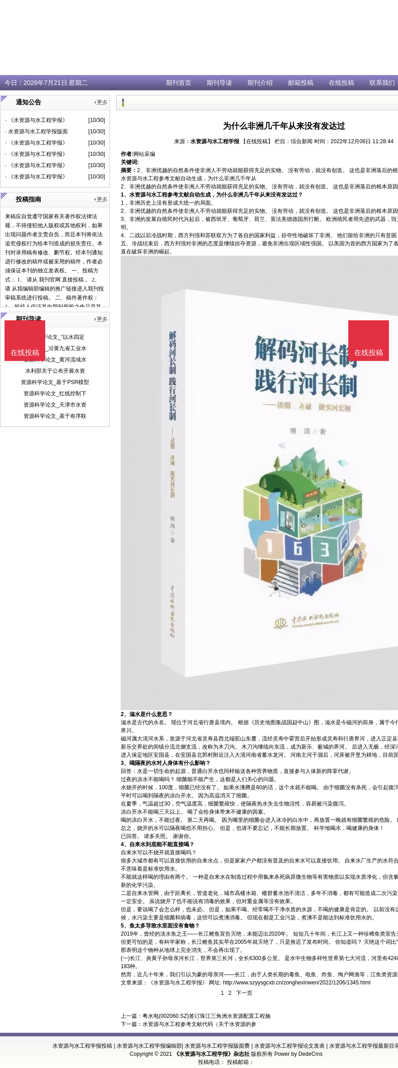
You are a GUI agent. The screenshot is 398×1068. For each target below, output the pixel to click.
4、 (125, 844)
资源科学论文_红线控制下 (55, 393)
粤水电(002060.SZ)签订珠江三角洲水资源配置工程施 (206, 1016)
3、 (125, 763)
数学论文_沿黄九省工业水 (55, 348)
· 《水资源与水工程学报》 (36, 120)
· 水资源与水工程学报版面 (36, 131)
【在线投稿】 (257, 141)
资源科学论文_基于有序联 (55, 416)
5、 (125, 926)
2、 (125, 714)
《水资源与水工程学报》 (178, 982)
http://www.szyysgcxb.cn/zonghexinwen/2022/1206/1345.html (296, 982)
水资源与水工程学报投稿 (82, 1046)
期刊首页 (178, 82)
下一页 (244, 993)
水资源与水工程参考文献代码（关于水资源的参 (199, 1024)
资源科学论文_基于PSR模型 (55, 382)
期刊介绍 (260, 82)
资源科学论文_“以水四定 (55, 337)
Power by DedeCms (298, 1054)
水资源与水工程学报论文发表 (289, 1046)
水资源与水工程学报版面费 (217, 1046)
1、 (125, 195)
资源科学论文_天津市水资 (55, 405)
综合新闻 (302, 141)
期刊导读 (219, 82)
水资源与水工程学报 (214, 141)
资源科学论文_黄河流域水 (55, 359)
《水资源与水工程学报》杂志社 (212, 1054)
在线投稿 (341, 82)
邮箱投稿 (300, 82)
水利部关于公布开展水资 (55, 371)
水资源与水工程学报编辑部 (149, 1046)
